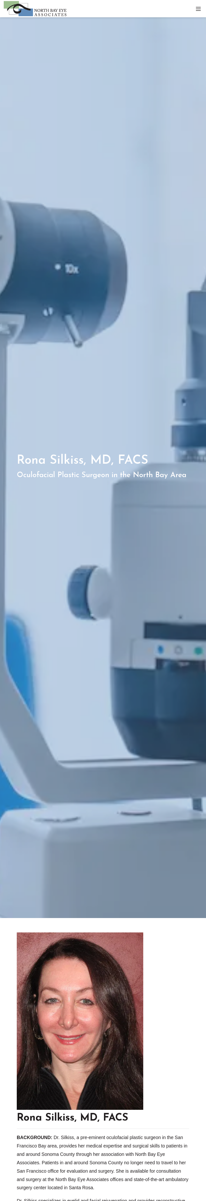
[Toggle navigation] (198, 8)
